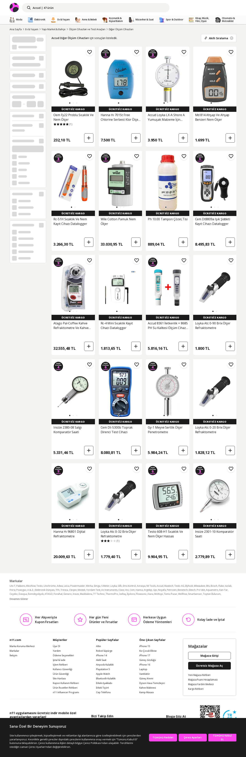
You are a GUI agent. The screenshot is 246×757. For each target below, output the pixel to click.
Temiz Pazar (170, 594)
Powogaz (21, 590)
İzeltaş (122, 594)
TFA (58, 590)
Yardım (57, 650)
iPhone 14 (101, 655)
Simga (97, 585)
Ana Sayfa (16, 29)
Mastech (168, 585)
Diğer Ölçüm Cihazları (121, 29)
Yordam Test (93, 590)
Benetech (183, 590)
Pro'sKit (201, 590)
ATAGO (49, 594)
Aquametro (212, 590)
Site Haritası (59, 678)
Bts (208, 585)
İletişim (13, 655)
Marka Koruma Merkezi (22, 646)
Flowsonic (141, 594)
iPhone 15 (144, 646)
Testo (40, 585)
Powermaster (77, 585)
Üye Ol (56, 646)
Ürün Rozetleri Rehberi (65, 687)
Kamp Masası (146, 692)
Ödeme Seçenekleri (63, 655)
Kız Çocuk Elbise (148, 650)
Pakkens (20, 585)
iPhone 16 (144, 664)
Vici (127, 590)
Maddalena (86, 594)
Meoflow (31, 585)
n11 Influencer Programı (66, 692)
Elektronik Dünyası (45, 590)
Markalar (14, 650)
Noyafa (162, 590)
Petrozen (172, 590)
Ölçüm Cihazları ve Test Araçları (87, 29)
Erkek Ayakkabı (104, 683)
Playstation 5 (103, 669)
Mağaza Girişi (209, 655)
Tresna (64, 590)
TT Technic (99, 594)
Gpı (155, 590)
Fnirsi (12, 590)
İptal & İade (59, 660)
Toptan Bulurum (212, 594)
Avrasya (141, 585)
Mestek (81, 590)
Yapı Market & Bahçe (54, 29)
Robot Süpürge (104, 650)
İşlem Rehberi (60, 664)
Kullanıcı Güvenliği (62, 669)
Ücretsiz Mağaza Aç (209, 665)
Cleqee (73, 590)
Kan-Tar (223, 590)
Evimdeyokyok (36, 594)
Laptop (143, 669)
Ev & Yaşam (31, 29)
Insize (76, 594)
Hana (150, 594)
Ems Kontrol (129, 585)
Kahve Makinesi (147, 687)
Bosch (214, 585)
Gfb (120, 585)
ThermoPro (112, 594)
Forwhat (58, 594)
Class (121, 590)
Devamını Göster (19, 599)
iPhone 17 (144, 655)
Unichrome (50, 585)
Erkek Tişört (102, 687)
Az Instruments (109, 590)
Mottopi (158, 594)
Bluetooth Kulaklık (106, 678)
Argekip (148, 590)
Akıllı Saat (101, 660)
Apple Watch (103, 674)
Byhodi (189, 585)
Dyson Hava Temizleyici (152, 683)
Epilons (131, 594)
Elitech (192, 590)
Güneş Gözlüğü (147, 660)
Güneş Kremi (146, 678)
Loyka (114, 585)
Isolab (228, 585)
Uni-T (12, 585)
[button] (70, 103)
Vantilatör (144, 674)
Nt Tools (151, 585)
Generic (67, 594)
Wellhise (182, 594)
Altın (98, 646)
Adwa (60, 585)
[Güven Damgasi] (229, 717)
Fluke (221, 585)
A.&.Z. (30, 590)
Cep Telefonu (103, 692)
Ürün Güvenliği (61, 674)
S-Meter (105, 585)
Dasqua (23, 594)
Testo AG (179, 585)
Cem (132, 590)
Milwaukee (199, 585)
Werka (89, 585)
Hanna (139, 590)
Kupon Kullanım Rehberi (66, 683)
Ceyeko (14, 594)
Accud (160, 585)
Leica (66, 585)
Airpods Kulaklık (105, 664)
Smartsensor (195, 594)
